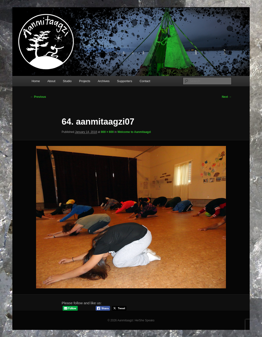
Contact (145, 81)
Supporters (124, 81)
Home (36, 81)
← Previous (38, 96)
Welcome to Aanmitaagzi (134, 132)
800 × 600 (107, 132)
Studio (67, 81)
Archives (104, 81)
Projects (84, 81)
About (51, 81)
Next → (227, 96)
